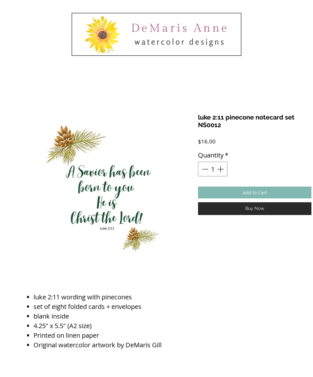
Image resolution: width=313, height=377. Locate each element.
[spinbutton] (213, 169)
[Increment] (221, 169)
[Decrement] (204, 169)
